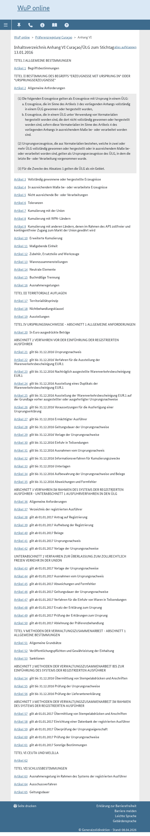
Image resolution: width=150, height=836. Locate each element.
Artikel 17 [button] (21, 300)
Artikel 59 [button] (21, 729)
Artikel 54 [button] (21, 678)
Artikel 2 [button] (20, 87)
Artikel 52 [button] (21, 650)
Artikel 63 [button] (21, 776)
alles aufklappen (125, 46)
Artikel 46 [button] (21, 591)
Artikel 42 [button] (21, 548)
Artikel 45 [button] (21, 583)
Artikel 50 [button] (21, 622)
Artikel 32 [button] (21, 458)
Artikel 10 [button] (21, 237)
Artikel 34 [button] (21, 473)
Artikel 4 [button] (20, 187)
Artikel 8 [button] (20, 218)
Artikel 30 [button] (21, 442)
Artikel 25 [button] (21, 395)
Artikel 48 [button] (21, 607)
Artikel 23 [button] (21, 371)
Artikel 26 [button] (21, 406)
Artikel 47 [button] (21, 599)
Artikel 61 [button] (21, 744)
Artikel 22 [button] (21, 359)
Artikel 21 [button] (21, 351)
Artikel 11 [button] (21, 245)
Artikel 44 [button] (21, 576)
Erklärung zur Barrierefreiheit (116, 805)
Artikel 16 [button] (21, 285)
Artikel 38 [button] (21, 516)
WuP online (33, 8)
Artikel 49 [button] (21, 615)
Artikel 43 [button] (21, 568)
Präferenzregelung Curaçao (53, 37)
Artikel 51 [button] (21, 642)
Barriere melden (125, 810)
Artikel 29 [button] (21, 434)
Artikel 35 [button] (21, 481)
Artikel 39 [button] (21, 524)
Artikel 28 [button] (21, 426)
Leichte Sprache (125, 815)
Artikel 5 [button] (20, 194)
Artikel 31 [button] (21, 450)
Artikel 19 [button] (21, 316)
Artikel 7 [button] (20, 210)
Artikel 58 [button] (21, 721)
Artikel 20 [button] (21, 332)
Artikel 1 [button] (20, 68)
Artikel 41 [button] (21, 540)
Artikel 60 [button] (21, 736)
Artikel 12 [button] (21, 253)
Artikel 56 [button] (21, 693)
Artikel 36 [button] (21, 501)
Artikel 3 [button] (20, 179)
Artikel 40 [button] (21, 532)
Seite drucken (25, 805)
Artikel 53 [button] (21, 658)
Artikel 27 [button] (21, 418)
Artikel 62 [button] (21, 760)
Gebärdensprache (124, 820)
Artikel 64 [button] (21, 783)
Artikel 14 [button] (21, 269)
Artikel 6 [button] (20, 202)
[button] (6, 25)
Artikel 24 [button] (21, 383)
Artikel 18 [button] (21, 308)
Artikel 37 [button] (21, 509)
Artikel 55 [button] (21, 685)
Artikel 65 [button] (21, 791)
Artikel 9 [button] (20, 226)
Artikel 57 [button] (21, 713)
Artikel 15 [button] (21, 277)
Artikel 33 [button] (21, 466)
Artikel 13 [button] (21, 261)
